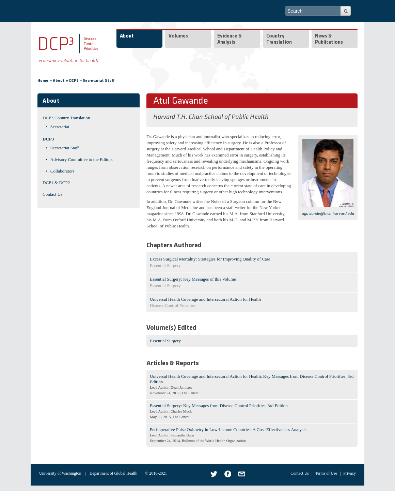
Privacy (349, 473)
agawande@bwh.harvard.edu (328, 213)
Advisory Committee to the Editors (81, 159)
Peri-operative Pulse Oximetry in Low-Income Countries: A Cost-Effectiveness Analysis (228, 429)
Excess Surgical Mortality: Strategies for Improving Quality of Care (210, 259)
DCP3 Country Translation (66, 117)
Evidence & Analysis (229, 39)
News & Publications (329, 39)
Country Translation (279, 39)
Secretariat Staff (99, 81)
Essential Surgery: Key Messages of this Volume (193, 279)
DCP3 (73, 81)
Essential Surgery (165, 340)
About (127, 36)
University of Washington (60, 473)
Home (42, 81)
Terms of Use (326, 473)
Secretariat (59, 126)
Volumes (178, 36)
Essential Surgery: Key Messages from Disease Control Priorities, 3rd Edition (219, 405)
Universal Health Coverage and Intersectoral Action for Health (205, 299)
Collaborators (62, 171)
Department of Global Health (113, 473)
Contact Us (52, 194)
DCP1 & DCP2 (56, 182)
